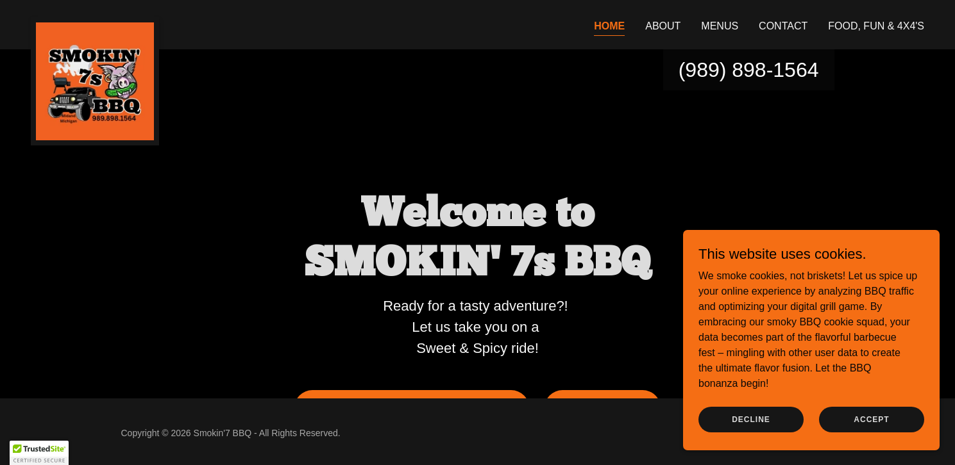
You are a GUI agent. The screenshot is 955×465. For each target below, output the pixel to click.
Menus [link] (719, 25)
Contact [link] (783, 25)
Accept (871, 418)
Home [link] (609, 25)
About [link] (662, 25)
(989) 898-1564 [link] (749, 69)
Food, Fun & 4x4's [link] (876, 25)
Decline (751, 418)
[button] (39, 453)
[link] (95, 22)
